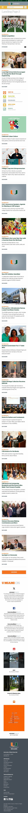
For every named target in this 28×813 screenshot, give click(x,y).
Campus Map (6, 792)
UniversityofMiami (12, 612)
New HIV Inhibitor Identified (11, 274)
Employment (6, 787)
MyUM (5, 781)
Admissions (6, 763)
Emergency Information (8, 806)
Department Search (8, 779)
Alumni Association (8, 765)
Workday (6, 785)
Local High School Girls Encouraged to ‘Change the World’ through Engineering (13, 73)
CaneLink (6, 782)
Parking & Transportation (9, 793)
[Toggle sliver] (26, 1)
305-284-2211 (6, 755)
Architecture (5, 34)
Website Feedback (7, 810)
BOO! (14, 670)
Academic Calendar (8, 776)
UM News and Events (8, 762)
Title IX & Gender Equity (8, 809)
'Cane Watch (6, 770)
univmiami (11, 592)
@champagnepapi (14, 735)
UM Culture (6, 771)
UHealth (5, 767)
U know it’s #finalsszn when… (14, 693)
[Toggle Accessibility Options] (2, 1)
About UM (6, 760)
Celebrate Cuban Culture (10, 136)
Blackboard (6, 784)
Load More (14, 572)
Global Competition (8, 36)
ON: (11, 583)
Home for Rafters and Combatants (13, 417)
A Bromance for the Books (10, 451)
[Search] (25, 7)
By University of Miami (14, 671)
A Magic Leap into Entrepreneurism (13, 168)
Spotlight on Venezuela (9, 555)
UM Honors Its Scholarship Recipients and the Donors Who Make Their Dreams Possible (12, 485)
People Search (7, 778)
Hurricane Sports (7, 768)
